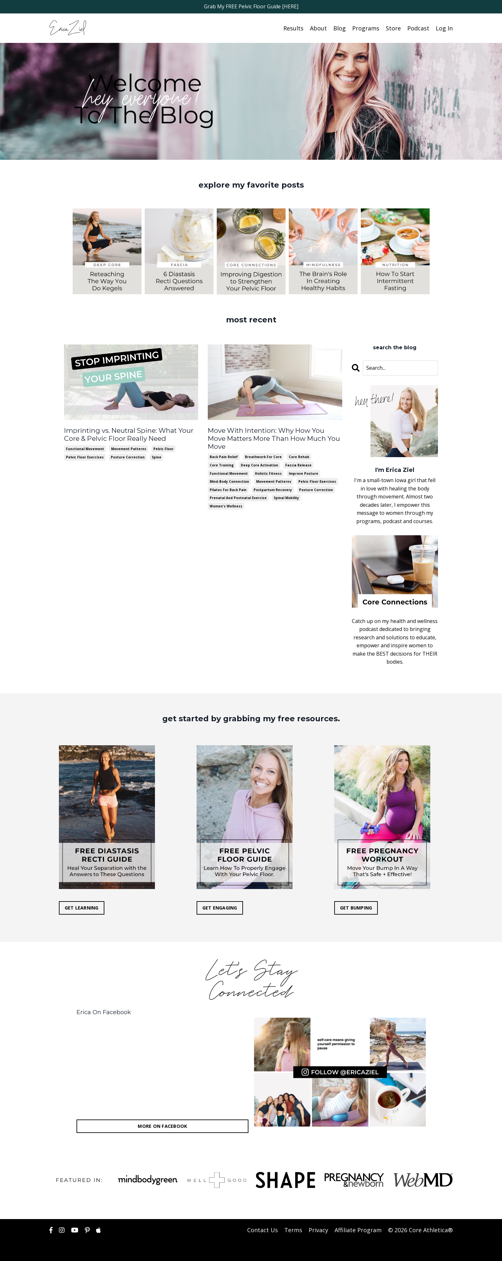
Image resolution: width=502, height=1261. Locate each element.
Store (393, 28)
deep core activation (259, 456)
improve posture (303, 464)
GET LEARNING (82, 907)
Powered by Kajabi (433, 1251)
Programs (365, 28)
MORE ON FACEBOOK (162, 1126)
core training (222, 456)
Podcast (418, 28)
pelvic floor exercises (85, 456)
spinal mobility (286, 489)
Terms (293, 1230)
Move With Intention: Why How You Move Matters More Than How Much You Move (274, 433)
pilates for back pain (228, 481)
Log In (444, 28)
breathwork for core (263, 448)
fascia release (298, 456)
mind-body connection (229, 472)
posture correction (128, 456)
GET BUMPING (356, 907)
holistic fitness (268, 464)
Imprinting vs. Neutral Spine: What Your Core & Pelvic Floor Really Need (127, 433)
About (318, 28)
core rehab (299, 448)
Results (293, 28)
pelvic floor (163, 448)
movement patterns (128, 448)
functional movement (85, 448)
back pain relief (224, 448)
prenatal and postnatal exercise (238, 489)
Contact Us (262, 1230)
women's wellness (226, 497)
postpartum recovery (273, 481)
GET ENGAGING (219, 907)
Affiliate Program (358, 1230)
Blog (339, 28)
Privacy (318, 1230)
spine (156, 456)
